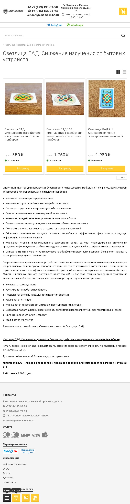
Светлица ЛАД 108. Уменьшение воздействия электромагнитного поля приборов (64, 134)
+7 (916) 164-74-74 (43, 11)
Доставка (8, 477)
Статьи (6, 469)
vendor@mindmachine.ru (43, 14)
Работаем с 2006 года (14, 464)
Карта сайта (9, 482)
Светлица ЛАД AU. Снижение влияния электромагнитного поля (105, 133)
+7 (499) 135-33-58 (43, 7)
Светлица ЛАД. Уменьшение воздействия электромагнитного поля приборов (23, 134)
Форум (6, 473)
